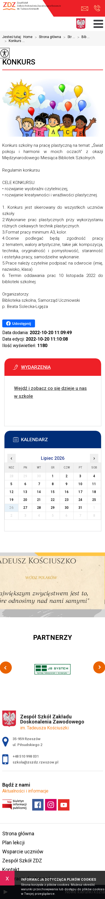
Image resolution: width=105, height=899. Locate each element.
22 (53, 500)
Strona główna (46, 37)
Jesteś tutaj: (12, 37)
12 (11, 492)
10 (80, 484)
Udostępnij (18, 323)
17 (80, 492)
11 (94, 484)
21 (39, 500)
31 (80, 508)
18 (94, 492)
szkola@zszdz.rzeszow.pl (84, 8)
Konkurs (18, 62)
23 (67, 500)
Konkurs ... (13, 41)
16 (67, 492)
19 (11, 500)
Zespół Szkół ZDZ (22, 861)
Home (27, 37)
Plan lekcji (13, 842)
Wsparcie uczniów (22, 851)
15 (53, 492)
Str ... (68, 37)
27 (25, 508)
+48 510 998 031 (97, 8)
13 (25, 492)
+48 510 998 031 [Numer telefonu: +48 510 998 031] (26, 756)
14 (39, 492)
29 (53, 508)
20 (25, 500)
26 (11, 508)
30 (67, 508)
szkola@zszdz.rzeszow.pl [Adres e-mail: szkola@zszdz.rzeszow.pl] (35, 762)
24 (80, 500)
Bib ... (82, 37)
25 (94, 500)
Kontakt (10, 870)
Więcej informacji (18, 410)
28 (39, 508)
